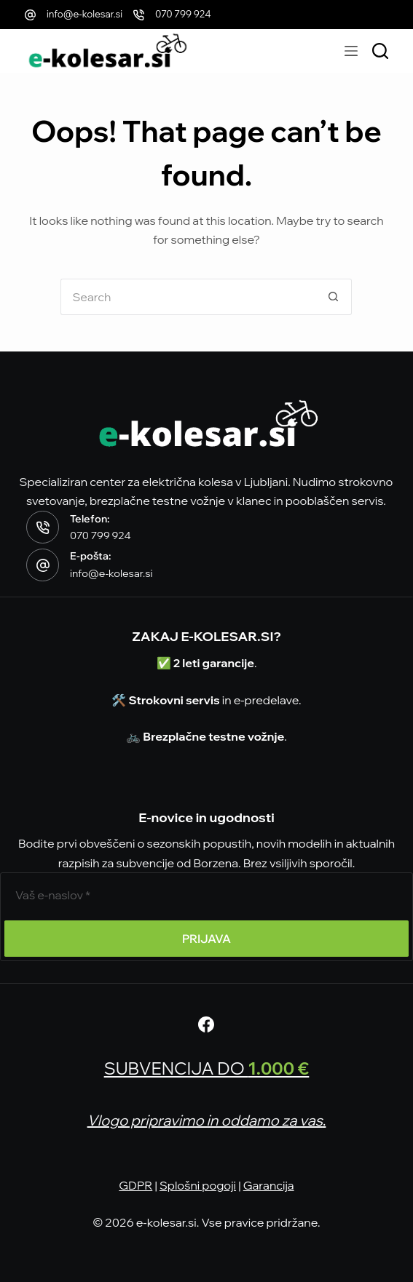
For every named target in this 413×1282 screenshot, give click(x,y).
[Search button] (333, 297)
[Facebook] (206, 1024)
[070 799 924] (138, 14)
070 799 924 (183, 14)
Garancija (268, 1185)
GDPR (135, 1185)
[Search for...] (187, 297)
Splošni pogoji (198, 1185)
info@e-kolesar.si (84, 14)
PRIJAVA (206, 938)
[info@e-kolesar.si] (30, 14)
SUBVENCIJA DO (207, 1068)
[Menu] (351, 50)
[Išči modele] (380, 51)
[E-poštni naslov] (206, 895)
